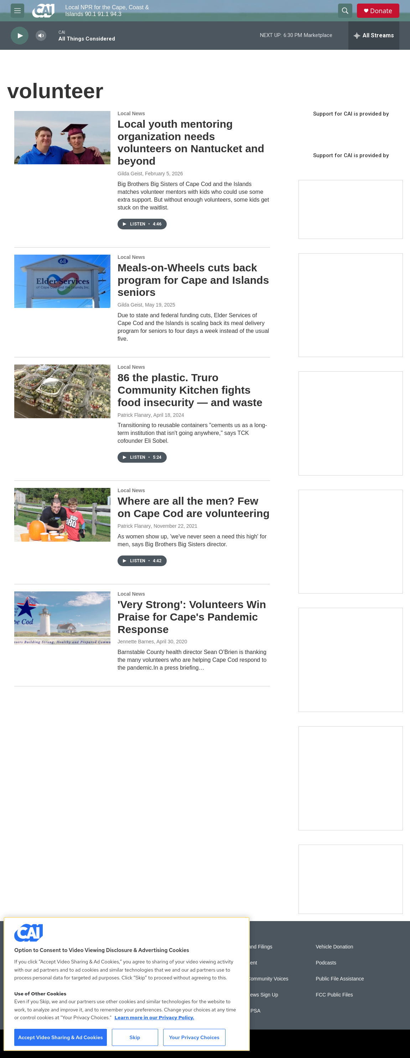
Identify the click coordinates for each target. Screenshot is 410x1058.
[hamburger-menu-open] (17, 11)
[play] (19, 36)
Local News (131, 113)
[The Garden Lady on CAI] (351, 305)
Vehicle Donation (334, 947)
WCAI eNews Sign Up (253, 995)
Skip (135, 1037)
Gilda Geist (130, 173)
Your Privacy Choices (194, 1037)
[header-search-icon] (345, 11)
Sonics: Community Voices (259, 979)
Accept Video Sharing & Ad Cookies (60, 1037)
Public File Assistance (340, 979)
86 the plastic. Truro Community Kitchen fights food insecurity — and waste (190, 390)
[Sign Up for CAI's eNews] (351, 423)
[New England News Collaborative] (351, 778)
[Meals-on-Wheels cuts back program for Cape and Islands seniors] (62, 281)
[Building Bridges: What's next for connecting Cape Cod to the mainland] (351, 660)
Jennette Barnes (136, 641)
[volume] (41, 36)
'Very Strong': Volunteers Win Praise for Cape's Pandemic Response (192, 617)
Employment (243, 963)
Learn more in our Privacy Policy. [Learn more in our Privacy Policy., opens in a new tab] (154, 1017)
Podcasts (326, 963)
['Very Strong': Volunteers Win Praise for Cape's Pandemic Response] (62, 618)
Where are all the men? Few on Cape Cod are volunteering (194, 507)
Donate (381, 11)
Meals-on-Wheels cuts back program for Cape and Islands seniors (193, 280)
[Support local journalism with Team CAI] (351, 209)
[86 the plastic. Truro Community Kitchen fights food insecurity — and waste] (62, 391)
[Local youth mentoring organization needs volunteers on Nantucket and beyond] (62, 137)
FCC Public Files (334, 995)
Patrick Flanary (134, 415)
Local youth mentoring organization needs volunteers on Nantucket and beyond (191, 142)
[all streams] (373, 35)
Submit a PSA (244, 1011)
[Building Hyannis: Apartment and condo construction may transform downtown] (351, 879)
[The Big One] (351, 542)
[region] (127, 984)
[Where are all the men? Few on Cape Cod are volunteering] (62, 514)
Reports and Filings (251, 947)
